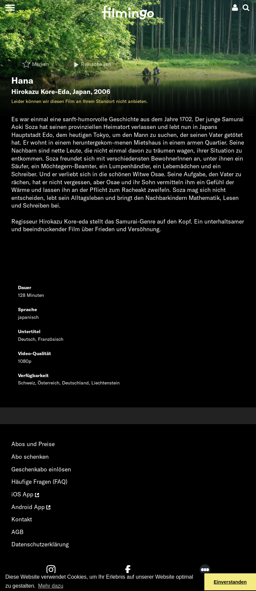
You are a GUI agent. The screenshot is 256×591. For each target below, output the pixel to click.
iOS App (25, 494)
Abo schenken (30, 456)
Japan (82, 92)
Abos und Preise (33, 444)
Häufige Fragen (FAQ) (39, 481)
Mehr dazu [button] (50, 586)
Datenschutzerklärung (40, 544)
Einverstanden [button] (230, 582)
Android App (30, 507)
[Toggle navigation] (10, 7)
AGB (17, 532)
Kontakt (21, 519)
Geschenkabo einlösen (41, 469)
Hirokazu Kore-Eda (40, 92)
